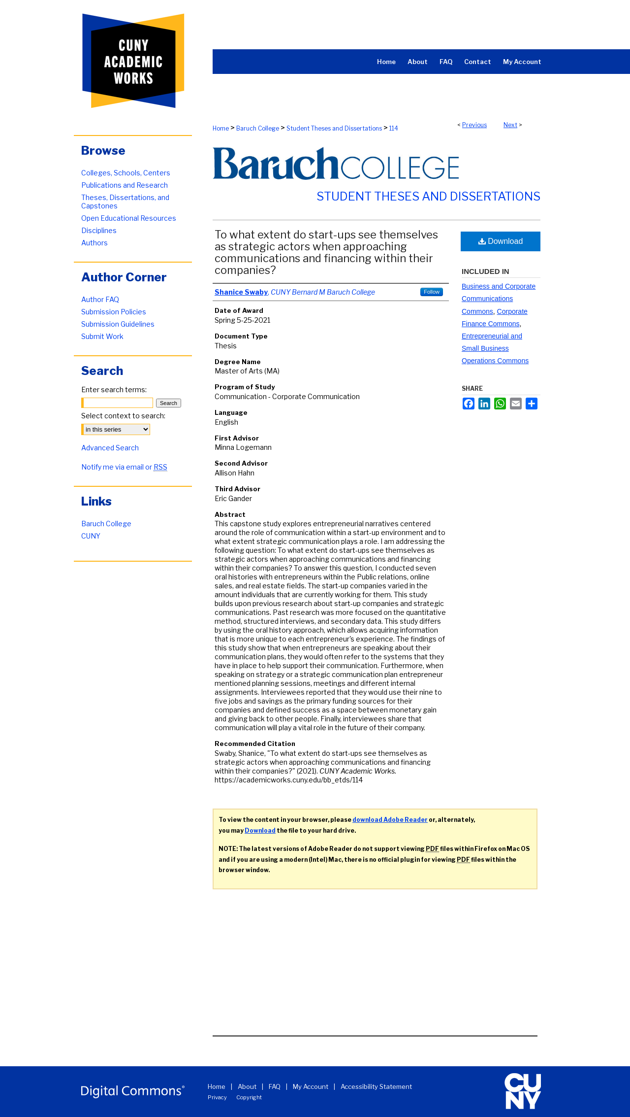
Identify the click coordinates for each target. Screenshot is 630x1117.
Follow (432, 292)
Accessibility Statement (376, 1086)
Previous (474, 125)
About (247, 1086)
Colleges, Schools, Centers (125, 173)
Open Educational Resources (128, 218)
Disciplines (99, 230)
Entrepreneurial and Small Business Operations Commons (495, 348)
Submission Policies (113, 311)
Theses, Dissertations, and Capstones (125, 201)
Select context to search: (123, 415)
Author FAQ (100, 299)
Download (500, 241)
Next (510, 125)
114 (393, 128)
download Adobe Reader (390, 819)
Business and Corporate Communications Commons (499, 298)
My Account (310, 1086)
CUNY (90, 536)
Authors (94, 242)
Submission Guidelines (118, 324)
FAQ (275, 1086)
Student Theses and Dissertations (334, 128)
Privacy (217, 1097)
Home (221, 128)
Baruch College (257, 128)
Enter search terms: (114, 389)
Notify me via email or (124, 467)
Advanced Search (110, 447)
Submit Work (102, 336)
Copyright (249, 1097)
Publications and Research (124, 185)
